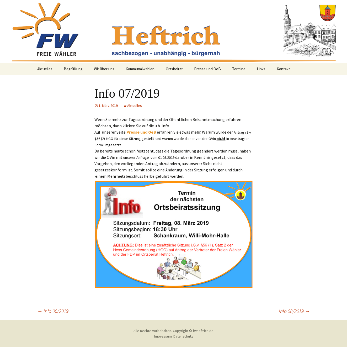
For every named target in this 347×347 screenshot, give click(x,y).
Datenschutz (183, 336)
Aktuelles (44, 68)
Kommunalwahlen (140, 68)
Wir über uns (104, 68)
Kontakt (283, 68)
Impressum (163, 336)
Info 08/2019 (294, 311)
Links (261, 68)
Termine (238, 68)
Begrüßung (73, 68)
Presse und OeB (207, 68)
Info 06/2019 (52, 311)
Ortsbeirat (174, 68)
